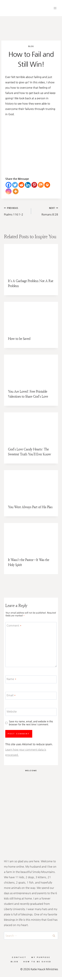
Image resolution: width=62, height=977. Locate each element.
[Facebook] (8, 185)
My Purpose (40, 957)
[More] (16, 191)
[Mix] (41, 185)
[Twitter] (15, 185)
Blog (31, 46)
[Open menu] (55, 8)
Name (11, 678)
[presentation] (31, 259)
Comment (14, 625)
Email (11, 695)
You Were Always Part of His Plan (30, 507)
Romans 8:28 (46, 210)
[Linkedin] (28, 185)
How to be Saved (19, 339)
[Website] (31, 712)
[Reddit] (21, 185)
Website (12, 711)
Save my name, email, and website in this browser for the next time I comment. (31, 723)
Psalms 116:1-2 (16, 210)
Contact (19, 957)
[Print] (47, 185)
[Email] (31, 696)
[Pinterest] (34, 185)
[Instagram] (8, 191)
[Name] (31, 679)
